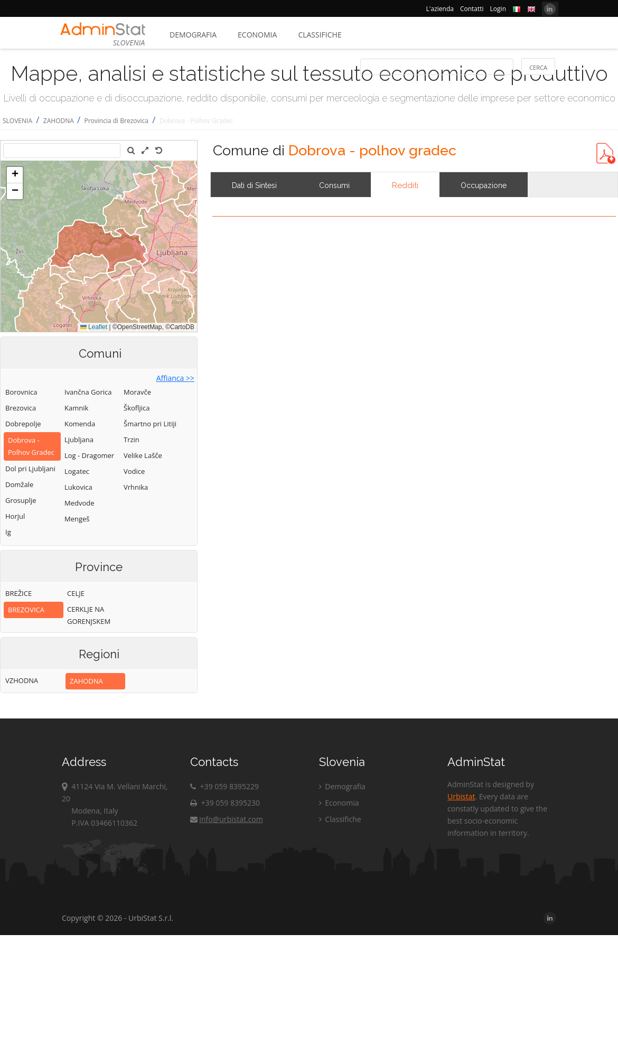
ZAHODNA (59, 120)
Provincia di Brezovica (116, 120)
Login (498, 8)
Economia (257, 35)
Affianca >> (175, 378)
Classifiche (319, 35)
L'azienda (440, 8)
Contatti (472, 8)
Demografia (193, 35)
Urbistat (461, 796)
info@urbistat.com (226, 819)
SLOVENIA (17, 120)
